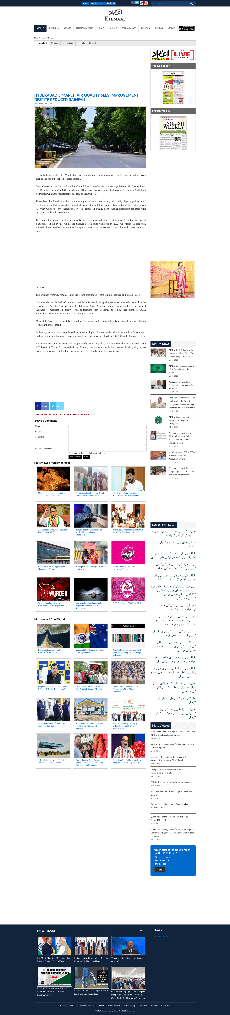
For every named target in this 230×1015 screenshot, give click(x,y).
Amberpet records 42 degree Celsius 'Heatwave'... (90, 567)
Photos (159, 28)
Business (54, 28)
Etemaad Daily (161, 936)
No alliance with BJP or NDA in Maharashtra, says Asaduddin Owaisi (182, 455)
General (92, 43)
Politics (145, 28)
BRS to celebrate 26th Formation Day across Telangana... (126, 567)
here (94, 453)
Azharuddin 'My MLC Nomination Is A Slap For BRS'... (52, 531)
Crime (113, 28)
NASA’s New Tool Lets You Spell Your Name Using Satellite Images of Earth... (127, 652)
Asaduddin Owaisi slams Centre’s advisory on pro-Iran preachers (182, 385)
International (68, 43)
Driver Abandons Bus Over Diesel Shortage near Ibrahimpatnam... (90, 494)
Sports (67, 28)
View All (142, 930)
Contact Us (143, 1005)
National (54, 43)
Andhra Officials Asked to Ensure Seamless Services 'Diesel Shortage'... (89, 725)
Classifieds (110, 3)
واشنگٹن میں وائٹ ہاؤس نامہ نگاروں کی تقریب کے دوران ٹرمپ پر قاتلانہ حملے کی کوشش (175, 646)
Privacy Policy (129, 1005)
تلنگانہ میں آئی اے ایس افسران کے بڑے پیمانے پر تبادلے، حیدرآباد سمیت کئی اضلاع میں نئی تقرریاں (173, 672)
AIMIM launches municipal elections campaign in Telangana (181, 420)
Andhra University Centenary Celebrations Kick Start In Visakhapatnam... (125, 725)
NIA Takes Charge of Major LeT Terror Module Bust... (51, 724)
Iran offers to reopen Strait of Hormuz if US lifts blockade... (50, 651)
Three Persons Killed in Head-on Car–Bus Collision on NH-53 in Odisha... (89, 689)
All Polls (100, 1005)
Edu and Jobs (129, 28)
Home (36, 38)
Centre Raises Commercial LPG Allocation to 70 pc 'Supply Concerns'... (126, 689)
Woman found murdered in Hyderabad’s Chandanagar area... (51, 604)
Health (101, 28)
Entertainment (84, 28)
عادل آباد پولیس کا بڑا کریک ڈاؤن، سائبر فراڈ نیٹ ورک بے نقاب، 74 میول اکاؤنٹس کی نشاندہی (174, 687)
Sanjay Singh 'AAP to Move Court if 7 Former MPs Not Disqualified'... (53, 688)
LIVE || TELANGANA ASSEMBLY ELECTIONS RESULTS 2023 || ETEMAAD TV (53, 991)
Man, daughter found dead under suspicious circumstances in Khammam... (89, 605)
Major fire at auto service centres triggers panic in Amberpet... (51, 494)
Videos (171, 28)
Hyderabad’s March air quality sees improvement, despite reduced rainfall (86, 97)
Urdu (85, 3)
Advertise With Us (87, 1005)
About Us (72, 1005)
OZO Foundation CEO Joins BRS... (127, 603)
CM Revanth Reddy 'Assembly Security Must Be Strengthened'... (127, 494)
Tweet (59, 406)
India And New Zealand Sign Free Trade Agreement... (90, 651)
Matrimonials (96, 3)
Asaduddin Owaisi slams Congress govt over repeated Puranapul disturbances (181, 471)
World (40, 28)
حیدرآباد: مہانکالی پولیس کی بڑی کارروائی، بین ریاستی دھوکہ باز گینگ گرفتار (176, 713)
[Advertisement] (57, 15)
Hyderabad (51, 38)
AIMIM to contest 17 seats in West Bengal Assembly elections (181, 369)
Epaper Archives (114, 1005)
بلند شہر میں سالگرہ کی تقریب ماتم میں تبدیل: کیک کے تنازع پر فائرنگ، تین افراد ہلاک (174, 620)
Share (44, 406)
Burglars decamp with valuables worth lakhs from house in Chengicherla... (89, 532)
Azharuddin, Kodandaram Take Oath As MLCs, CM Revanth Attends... (128, 531)
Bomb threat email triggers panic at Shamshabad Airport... (52, 567)
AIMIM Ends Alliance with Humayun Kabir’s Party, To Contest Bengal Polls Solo (181, 353)
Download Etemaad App (160, 1005)
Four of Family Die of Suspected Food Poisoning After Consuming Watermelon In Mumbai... (89, 762)
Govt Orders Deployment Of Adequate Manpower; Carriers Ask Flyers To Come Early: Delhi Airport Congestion (172, 832)
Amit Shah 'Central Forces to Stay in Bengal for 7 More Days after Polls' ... (128, 762)
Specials (81, 43)
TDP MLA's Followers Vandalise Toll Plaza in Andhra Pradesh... (51, 761)
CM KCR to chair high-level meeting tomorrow (171, 782)
